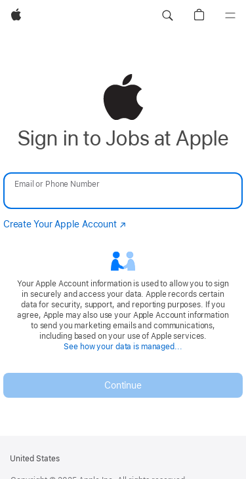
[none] (123, 235)
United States (35, 458)
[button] (167, 15)
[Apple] (16, 15)
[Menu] (230, 15)
